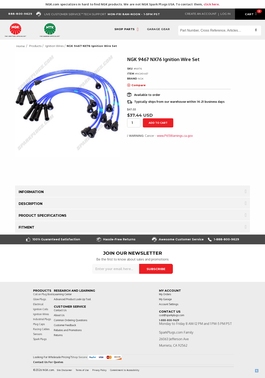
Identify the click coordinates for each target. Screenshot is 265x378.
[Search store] (219, 30)
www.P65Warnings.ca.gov (175, 135)
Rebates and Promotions (68, 330)
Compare (136, 85)
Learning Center (63, 294)
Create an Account (201, 13)
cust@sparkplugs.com (171, 315)
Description (30, 204)
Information (31, 192)
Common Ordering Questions (70, 320)
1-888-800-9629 (223, 239)
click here (211, 4)
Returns (58, 335)
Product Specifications (42, 216)
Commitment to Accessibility (124, 370)
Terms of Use (82, 370)
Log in (225, 13)
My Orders (165, 294)
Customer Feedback (65, 325)
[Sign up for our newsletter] (115, 269)
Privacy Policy (99, 370)
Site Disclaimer (64, 370)
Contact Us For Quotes (48, 362)
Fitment (26, 227)
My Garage (165, 299)
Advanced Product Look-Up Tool (72, 299)
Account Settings (168, 304)
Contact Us (60, 310)
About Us (59, 315)
